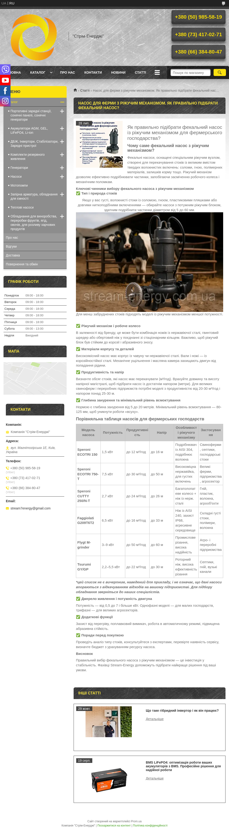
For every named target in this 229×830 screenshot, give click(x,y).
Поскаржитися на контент (114, 825)
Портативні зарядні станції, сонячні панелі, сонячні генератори (31, 115)
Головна (13, 72)
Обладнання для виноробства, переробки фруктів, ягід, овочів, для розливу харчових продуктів (34, 222)
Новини (118, 72)
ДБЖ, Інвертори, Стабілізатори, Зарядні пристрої (34, 144)
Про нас (67, 72)
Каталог (37, 72)
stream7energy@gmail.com (30, 508)
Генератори (19, 168)
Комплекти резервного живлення (28, 157)
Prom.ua (136, 821)
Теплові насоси (22, 207)
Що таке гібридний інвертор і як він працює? (182, 710)
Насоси (16, 176)
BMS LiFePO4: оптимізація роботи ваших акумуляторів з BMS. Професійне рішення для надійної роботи (183, 766)
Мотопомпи (19, 185)
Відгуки (11, 246)
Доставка (13, 255)
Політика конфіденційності (150, 825)
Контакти (93, 72)
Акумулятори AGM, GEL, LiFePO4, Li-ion (29, 130)
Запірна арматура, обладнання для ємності (34, 196)
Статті (140, 72)
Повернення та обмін (22, 264)
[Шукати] (220, 72)
